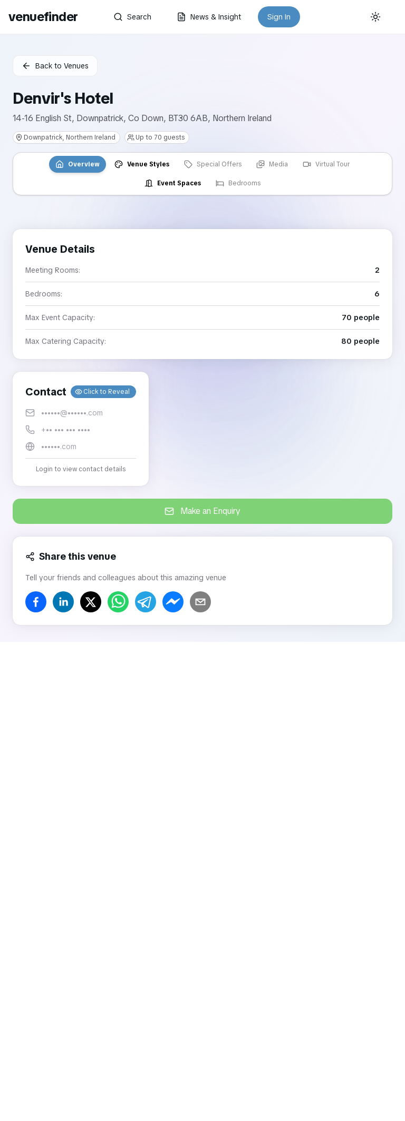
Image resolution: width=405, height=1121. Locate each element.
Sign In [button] (279, 17)
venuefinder (43, 16)
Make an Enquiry (202, 511)
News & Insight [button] (209, 17)
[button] (81, 429)
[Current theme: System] (375, 16)
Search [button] (132, 17)
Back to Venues (55, 66)
